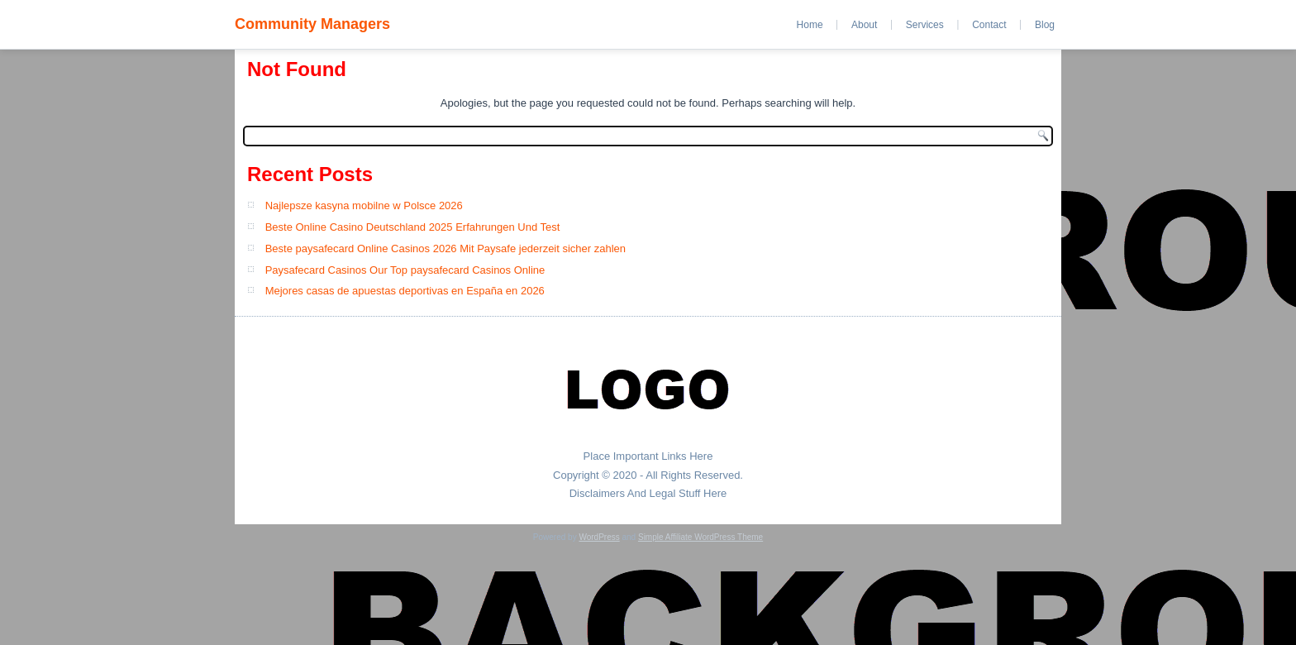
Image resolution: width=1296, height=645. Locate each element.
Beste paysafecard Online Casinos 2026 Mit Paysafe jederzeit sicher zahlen (445, 248)
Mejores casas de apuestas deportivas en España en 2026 (405, 290)
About (864, 25)
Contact (989, 25)
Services (925, 25)
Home (810, 25)
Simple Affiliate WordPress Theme (700, 537)
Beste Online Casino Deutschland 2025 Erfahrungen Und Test (412, 227)
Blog (1045, 25)
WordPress (599, 537)
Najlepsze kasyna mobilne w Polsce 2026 (364, 205)
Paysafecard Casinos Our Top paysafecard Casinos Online (405, 270)
